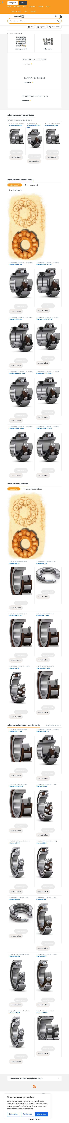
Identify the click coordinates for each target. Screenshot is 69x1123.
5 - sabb (27, 666)
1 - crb (10, 561)
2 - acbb (54, 897)
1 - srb (11, 123)
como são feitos (16, 11)
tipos (47, 6)
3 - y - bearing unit (31, 185)
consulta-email (16, 152)
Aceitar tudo (41, 1114)
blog (26, 11)
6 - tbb (53, 561)
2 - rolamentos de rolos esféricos (16, 124)
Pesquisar (58, 20)
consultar (32, 6)
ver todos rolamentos (52, 725)
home (9, 6)
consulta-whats (16, 157)
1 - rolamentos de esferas (16, 262)
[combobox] (31, 20)
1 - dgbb (11, 841)
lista (24, 6)
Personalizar (13, 1114)
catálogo (17, 6)
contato (33, 11)
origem (41, 6)
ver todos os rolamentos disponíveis (18, 120)
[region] (27, 1106)
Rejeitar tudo (27, 1114)
